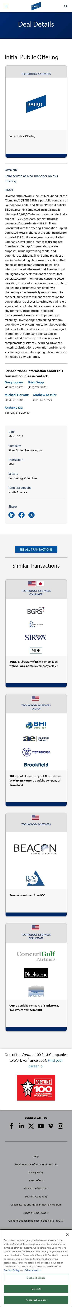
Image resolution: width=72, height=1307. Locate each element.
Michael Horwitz (17, 395)
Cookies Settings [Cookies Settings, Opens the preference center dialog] (36, 1277)
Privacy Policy (36, 1172)
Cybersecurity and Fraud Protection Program (36, 1204)
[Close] (67, 1234)
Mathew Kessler (44, 395)
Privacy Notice (33, 1270)
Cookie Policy (12, 1270)
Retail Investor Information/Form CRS (36, 1164)
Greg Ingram (14, 382)
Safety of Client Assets (36, 1212)
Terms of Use (36, 1180)
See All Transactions (36, 549)
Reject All (36, 1288)
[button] (6, 6)
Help (36, 1156)
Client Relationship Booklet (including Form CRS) (36, 1220)
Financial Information (36, 1188)
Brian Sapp (36, 382)
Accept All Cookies (36, 1299)
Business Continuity (36, 1196)
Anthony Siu (14, 407)
